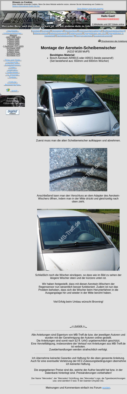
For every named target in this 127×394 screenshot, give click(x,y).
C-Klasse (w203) (13, 43)
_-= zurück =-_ (78, 326)
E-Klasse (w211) (13, 52)
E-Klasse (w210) (13, 50)
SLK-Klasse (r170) (13, 53)
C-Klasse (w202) (13, 41)
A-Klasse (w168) (13, 39)
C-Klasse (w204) (13, 44)
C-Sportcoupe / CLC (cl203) (13, 46)
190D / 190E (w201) (13, 37)
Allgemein (13, 35)
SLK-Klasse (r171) (13, 55)
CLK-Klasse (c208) (13, 48)
